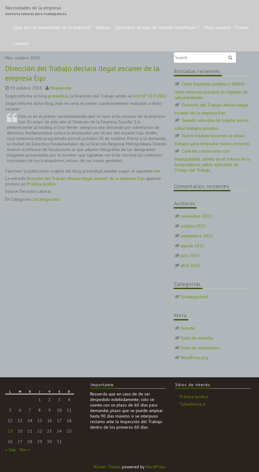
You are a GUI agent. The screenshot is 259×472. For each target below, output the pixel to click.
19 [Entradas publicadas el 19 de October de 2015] (10, 431)
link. (157, 171)
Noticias (103, 27)
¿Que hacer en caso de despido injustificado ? (157, 27)
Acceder (188, 328)
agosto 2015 (192, 245)
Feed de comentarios (200, 348)
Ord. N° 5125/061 (150, 96)
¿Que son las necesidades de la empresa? (52, 27)
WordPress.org (194, 357)
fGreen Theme (107, 467)
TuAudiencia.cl (192, 404)
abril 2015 (190, 265)
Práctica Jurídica (41, 184)
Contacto (21, 43)
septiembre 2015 (197, 236)
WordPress (156, 467)
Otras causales (217, 27)
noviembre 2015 (196, 216)
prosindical (58, 96)
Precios (242, 27)
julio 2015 (190, 255)
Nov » (25, 449)
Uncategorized (46, 199)
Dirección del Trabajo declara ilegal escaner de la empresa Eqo (85, 178)
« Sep (10, 449)
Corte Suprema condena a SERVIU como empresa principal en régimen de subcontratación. (211, 90)
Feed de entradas (197, 338)
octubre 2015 (193, 226)
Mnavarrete (60, 88)
